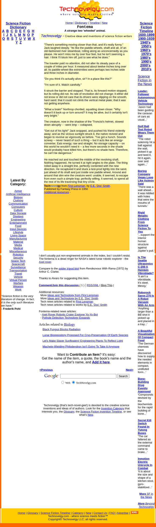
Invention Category (112, 408)
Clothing (18, 200)
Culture (18, 210)
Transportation (18, 270)
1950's (146, 46)
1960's (145, 50)
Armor (18, 190)
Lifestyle (18, 232)
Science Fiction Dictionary (18, 25)
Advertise (122, 512)
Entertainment (18, 222)
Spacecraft (18, 264)
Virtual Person (18, 280)
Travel (18, 273)
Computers (18, 206)
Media (18, 245)
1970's (146, 54)
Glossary (69, 411)
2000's (145, 65)
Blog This (106, 285)
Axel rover (45, 262)
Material (18, 241)
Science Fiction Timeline (146, 27)
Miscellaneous (18, 251)
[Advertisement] (18, 111)
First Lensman (84, 301)
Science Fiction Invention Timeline (101, 411)
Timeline (94, 22)
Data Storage (18, 213)
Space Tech (18, 260)
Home (69, 22)
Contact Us (100, 512)
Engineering (18, 219)
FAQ (112, 512)
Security (18, 257)
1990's (146, 61)
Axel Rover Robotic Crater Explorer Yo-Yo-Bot (70, 314)
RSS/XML (93, 285)
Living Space (18, 235)
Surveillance (18, 267)
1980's (145, 58)
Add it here (101, 362)
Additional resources (56, 192)
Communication (18, 203)
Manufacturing (18, 238)
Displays (18, 216)
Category (77, 512)
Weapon (18, 286)
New (104, 22)
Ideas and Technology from (73, 295)
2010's (146, 69)
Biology (18, 197)
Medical (18, 248)
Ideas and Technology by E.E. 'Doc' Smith (72, 298)
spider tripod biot (69, 268)
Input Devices (18, 229)
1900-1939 (146, 38)
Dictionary (81, 22)
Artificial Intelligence (18, 194)
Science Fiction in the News (145, 80)
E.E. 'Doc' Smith (100, 185)
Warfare (18, 283)
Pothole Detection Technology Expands (66, 317)
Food (18, 225)
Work (18, 289)
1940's (145, 42)
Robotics (18, 254)
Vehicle (18, 276)
